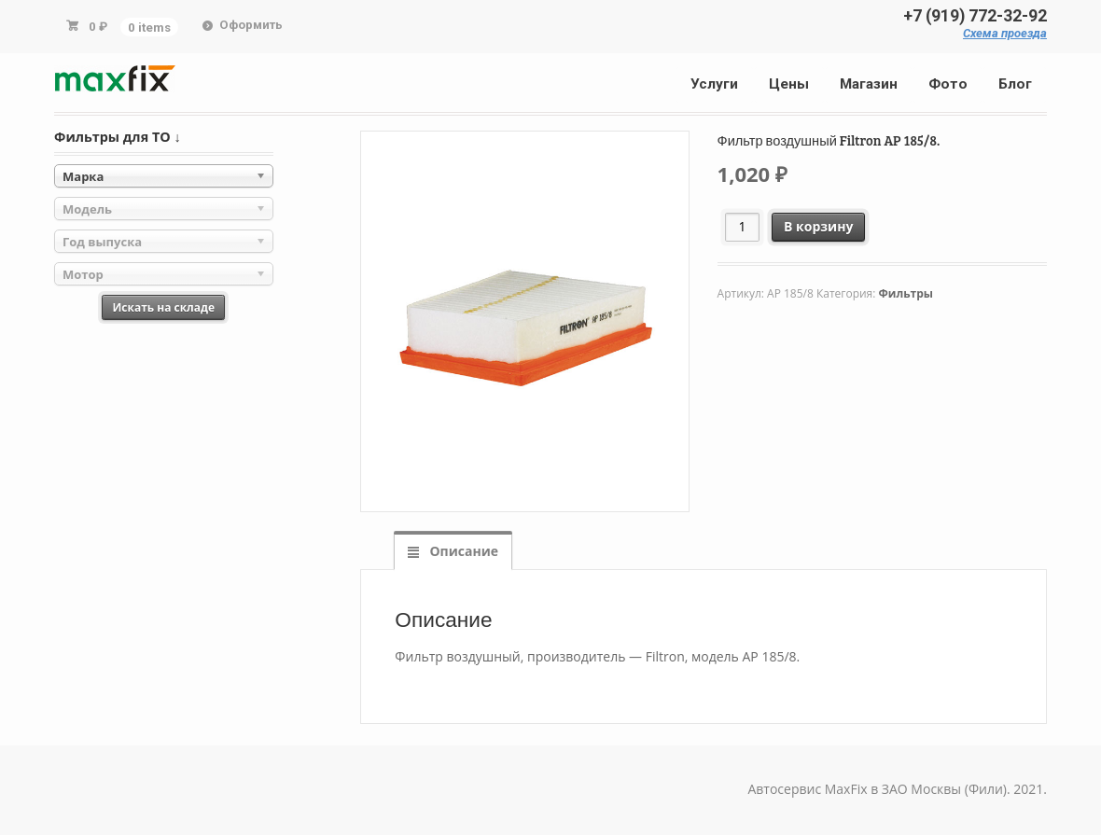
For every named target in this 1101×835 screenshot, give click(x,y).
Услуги (714, 84)
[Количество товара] (742, 227)
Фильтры (906, 293)
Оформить (251, 25)
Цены (789, 84)
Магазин (869, 84)
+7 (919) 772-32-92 (975, 16)
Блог (1015, 84)
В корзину (818, 226)
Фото (948, 84)
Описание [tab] (462, 551)
